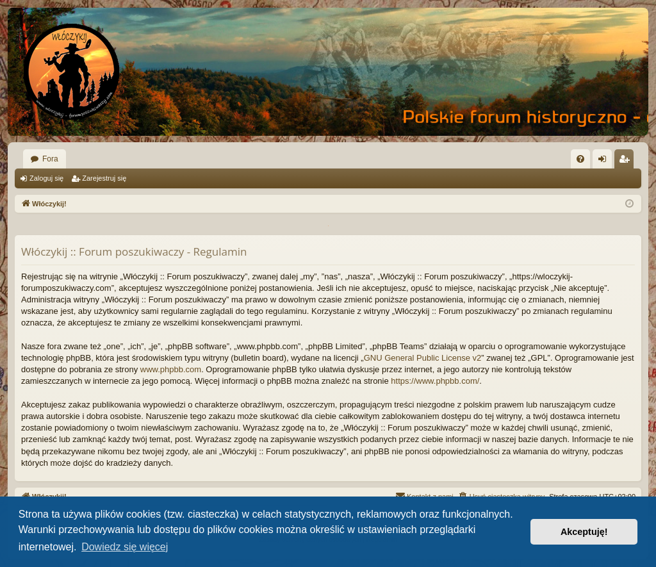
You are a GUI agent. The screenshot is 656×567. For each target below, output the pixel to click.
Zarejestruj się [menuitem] (626, 161)
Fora (50, 158)
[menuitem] (580, 158)
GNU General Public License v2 (423, 358)
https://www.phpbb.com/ (435, 381)
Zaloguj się (46, 178)
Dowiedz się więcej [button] (124, 546)
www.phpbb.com (170, 369)
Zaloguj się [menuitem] (605, 161)
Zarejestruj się (104, 178)
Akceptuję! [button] (584, 532)
